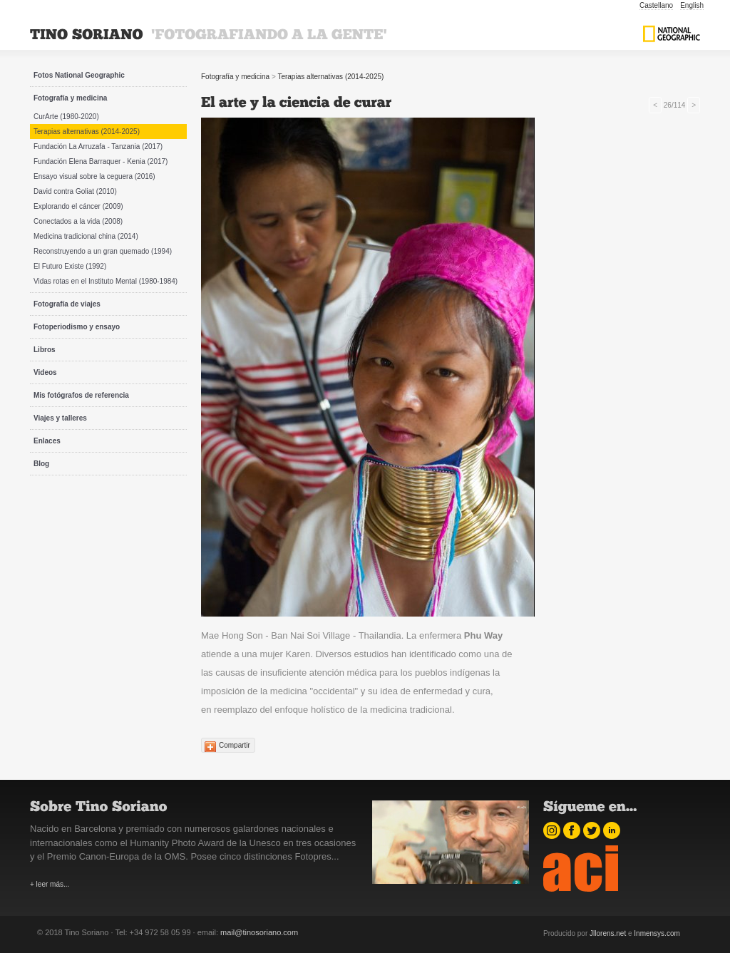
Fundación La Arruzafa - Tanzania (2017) (98, 146)
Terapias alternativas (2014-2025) (87, 131)
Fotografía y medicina (70, 98)
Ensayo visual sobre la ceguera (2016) (94, 176)
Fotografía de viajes (67, 304)
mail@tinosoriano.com (259, 932)
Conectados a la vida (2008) (78, 221)
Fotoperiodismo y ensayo (77, 327)
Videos (45, 372)
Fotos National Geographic (79, 75)
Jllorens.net (608, 933)
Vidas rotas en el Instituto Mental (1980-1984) (106, 281)
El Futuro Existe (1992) (70, 266)
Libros (45, 350)
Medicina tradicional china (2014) (86, 236)
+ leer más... (49, 884)
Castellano (656, 5)
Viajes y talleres (60, 418)
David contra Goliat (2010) (75, 191)
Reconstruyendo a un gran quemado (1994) (103, 251)
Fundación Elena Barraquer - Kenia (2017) (101, 161)
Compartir (234, 745)
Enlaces (47, 441)
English (692, 5)
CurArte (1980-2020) (66, 116)
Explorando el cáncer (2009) (78, 206)
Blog (41, 464)
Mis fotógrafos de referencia (81, 395)
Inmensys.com (656, 933)
